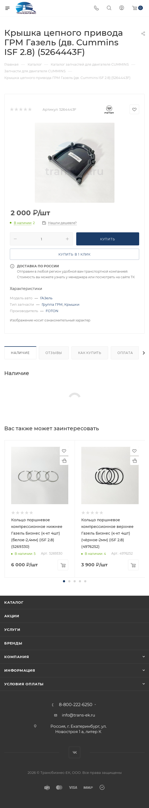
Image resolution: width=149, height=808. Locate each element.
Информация (19, 670)
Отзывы (53, 353)
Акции (11, 616)
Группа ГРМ (52, 304)
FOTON (52, 311)
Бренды (13, 643)
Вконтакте (74, 752)
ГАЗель (46, 298)
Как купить (89, 353)
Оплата (125, 353)
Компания (16, 657)
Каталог (14, 602)
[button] (64, 581)
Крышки (71, 304)
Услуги (12, 629)
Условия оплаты (24, 684)
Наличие (20, 353)
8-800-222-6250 (75, 705)
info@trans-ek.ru (78, 715)
